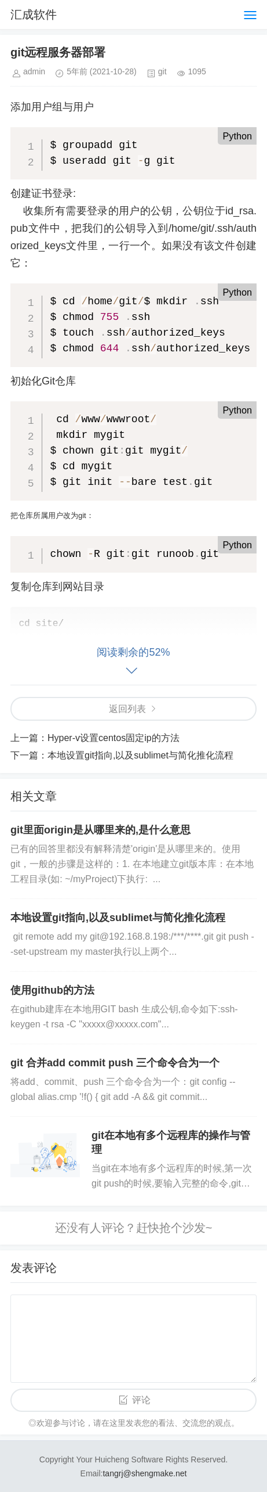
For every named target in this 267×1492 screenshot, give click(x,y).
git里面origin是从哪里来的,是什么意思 (100, 830)
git (162, 71)
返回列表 (127, 709)
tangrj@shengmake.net (144, 1473)
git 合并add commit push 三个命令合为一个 (115, 1063)
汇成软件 (33, 14)
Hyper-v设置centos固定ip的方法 (113, 738)
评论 (141, 1400)
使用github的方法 (52, 990)
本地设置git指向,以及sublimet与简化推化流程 (140, 755)
